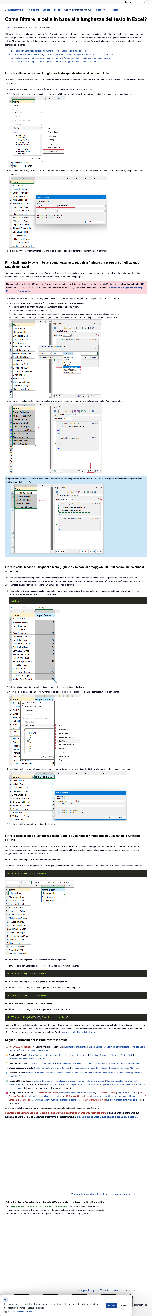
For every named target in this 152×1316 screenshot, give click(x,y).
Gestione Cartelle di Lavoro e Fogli (121, 1081)
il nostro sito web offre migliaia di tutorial (78, 1032)
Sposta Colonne (71, 1073)
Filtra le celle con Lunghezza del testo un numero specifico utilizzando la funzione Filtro (48, 51)
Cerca (113, 10)
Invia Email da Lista (124, 1084)
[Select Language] (135, 2)
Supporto (101, 9)
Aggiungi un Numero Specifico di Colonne (44, 1073)
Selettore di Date (54, 1084)
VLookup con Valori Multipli (69, 1063)
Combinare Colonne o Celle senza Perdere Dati (111, 1055)
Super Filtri (140, 1084)
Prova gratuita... (25, 291)
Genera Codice (95, 1047)
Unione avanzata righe (117, 1100)
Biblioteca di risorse (19, 1084)
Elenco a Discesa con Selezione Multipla (119, 1068)
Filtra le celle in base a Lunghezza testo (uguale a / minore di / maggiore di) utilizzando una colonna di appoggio (59, 58)
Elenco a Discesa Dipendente (85, 1068)
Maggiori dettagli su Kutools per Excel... (90, 1194)
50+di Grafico (108, 1093)
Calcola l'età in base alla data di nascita (43, 1096)
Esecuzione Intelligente (75, 1047)
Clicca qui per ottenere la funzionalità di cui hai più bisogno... (107, 1117)
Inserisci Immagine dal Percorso (123, 1096)
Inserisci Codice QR (100, 1096)
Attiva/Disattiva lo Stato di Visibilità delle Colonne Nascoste (105, 1073)
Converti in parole (40, 1100)
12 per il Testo (47, 1093)
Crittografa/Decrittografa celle (99, 1084)
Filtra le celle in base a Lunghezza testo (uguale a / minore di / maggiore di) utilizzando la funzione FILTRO (56, 61)
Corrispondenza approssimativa (125, 1063)
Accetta (111, 1305)
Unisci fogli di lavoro (74, 1084)
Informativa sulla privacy (24, 1312)
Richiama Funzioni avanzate (35, 1050)
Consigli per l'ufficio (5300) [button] (78, 9)
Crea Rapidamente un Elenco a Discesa (51, 1068)
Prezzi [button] (57, 9)
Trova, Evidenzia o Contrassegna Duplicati (47, 1055)
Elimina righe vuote (78, 1055)
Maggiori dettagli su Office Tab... (94, 1290)
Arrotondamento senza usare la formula (27, 1058)
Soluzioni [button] (34, 9)
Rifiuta (124, 1305)
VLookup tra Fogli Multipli (96, 1063)
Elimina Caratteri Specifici (83, 1093)
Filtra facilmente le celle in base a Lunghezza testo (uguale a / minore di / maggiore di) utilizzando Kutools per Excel (61, 54)
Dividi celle (132, 1100)
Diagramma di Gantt (126, 1093)
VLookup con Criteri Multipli (41, 1063)
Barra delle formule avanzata (91, 1081)
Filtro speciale (17, 1088)
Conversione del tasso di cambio (63, 1100)
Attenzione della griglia (41, 1081)
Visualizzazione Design (65, 1081)
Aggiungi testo (65, 1093)
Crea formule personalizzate (116, 1047)
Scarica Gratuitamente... (126, 1194)
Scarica (46, 9)
